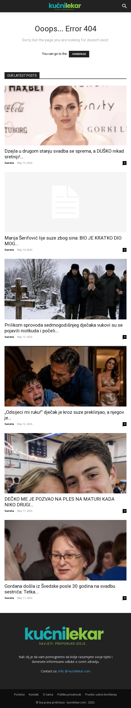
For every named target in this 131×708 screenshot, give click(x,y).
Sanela (9, 162)
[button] (124, 6)
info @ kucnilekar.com (74, 671)
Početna (19, 694)
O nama (48, 694)
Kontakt (34, 694)
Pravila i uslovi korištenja (101, 694)
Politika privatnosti (69, 694)
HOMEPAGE (79, 54)
